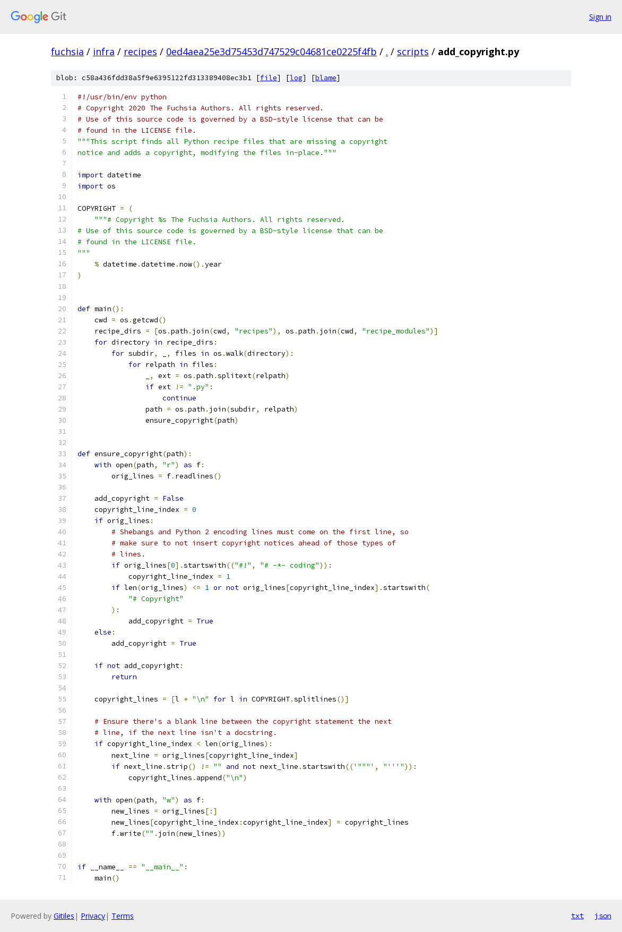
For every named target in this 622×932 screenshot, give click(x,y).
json (602, 915)
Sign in (600, 17)
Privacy (93, 916)
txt (577, 915)
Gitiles (64, 916)
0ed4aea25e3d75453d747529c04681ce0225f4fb (271, 51)
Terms (122, 916)
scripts (413, 51)
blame (325, 77)
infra (104, 51)
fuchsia (67, 51)
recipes (140, 51)
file (268, 77)
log (296, 77)
